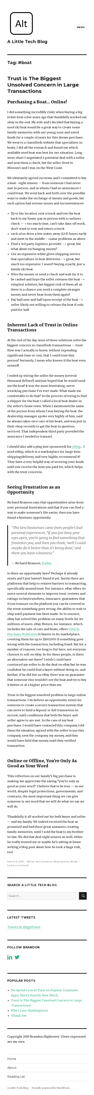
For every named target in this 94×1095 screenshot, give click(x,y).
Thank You (19, 1015)
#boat (30, 861)
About (12, 1067)
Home (11, 1059)
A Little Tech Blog (27, 41)
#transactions (61, 861)
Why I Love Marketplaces (29, 1010)
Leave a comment (18, 865)
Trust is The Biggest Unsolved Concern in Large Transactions (43, 84)
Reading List (16, 1076)
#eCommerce (43, 861)
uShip (76, 446)
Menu (81, 27)
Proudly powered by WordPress (51, 1088)
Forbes (47, 563)
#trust (73, 861)
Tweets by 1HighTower (24, 927)
